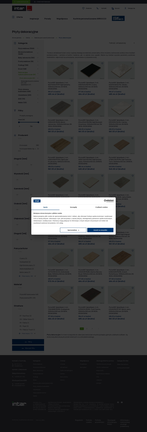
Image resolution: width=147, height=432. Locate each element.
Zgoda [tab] (45, 207)
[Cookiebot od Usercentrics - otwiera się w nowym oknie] (105, 201)
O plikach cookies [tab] (102, 207)
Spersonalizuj (73, 230)
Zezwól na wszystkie (100, 230)
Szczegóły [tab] (73, 207)
